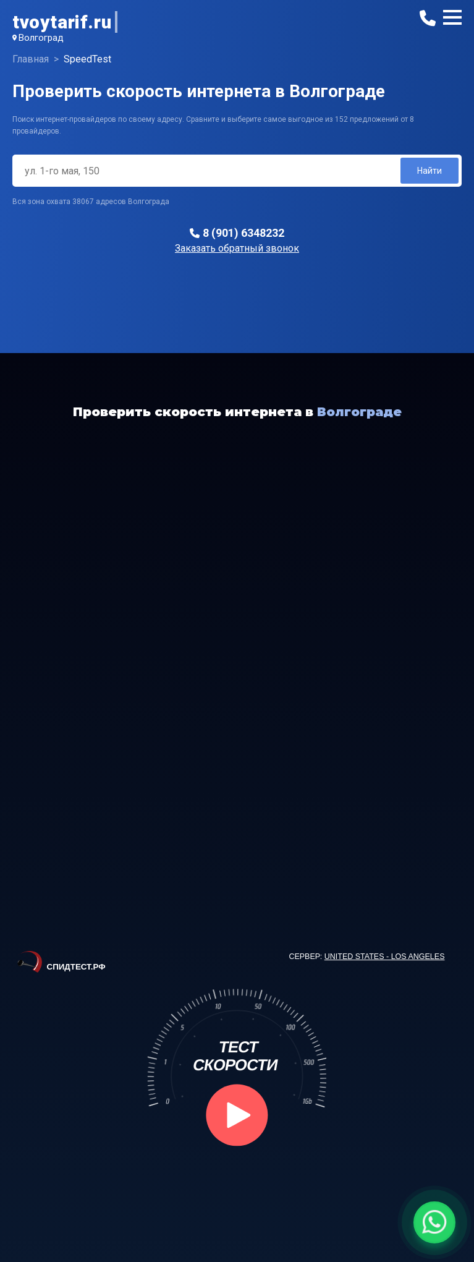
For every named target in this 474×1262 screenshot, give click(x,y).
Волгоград (41, 38)
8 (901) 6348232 (243, 232)
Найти (429, 171)
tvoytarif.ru (61, 22)
